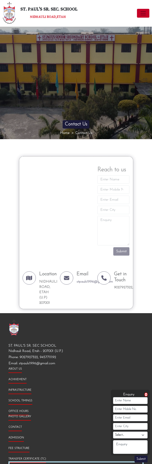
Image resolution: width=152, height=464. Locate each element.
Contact (15, 427)
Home (64, 133)
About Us (15, 369)
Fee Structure (18, 448)
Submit (141, 459)
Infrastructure (19, 390)
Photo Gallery (19, 416)
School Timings (20, 400)
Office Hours (18, 411)
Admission (16, 437)
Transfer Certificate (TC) (27, 459)
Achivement (17, 379)
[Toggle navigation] (143, 13)
